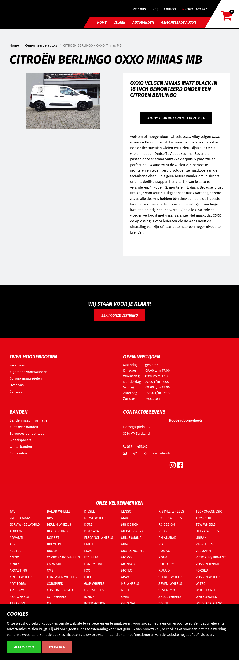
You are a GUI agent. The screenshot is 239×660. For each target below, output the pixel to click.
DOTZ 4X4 (91, 531)
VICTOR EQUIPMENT (211, 557)
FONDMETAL (93, 564)
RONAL (163, 557)
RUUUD (164, 570)
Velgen (119, 22)
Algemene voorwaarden (28, 372)
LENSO (126, 511)
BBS (50, 518)
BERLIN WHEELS (59, 524)
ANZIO (14, 557)
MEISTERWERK (132, 531)
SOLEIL (163, 603)
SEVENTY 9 (166, 590)
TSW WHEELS (206, 524)
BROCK (52, 551)
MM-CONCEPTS (132, 551)
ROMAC (164, 551)
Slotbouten (18, 453)
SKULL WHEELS (169, 597)
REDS (162, 531)
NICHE (126, 590)
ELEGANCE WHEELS (98, 538)
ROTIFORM (166, 564)
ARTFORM (17, 590)
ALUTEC (15, 551)
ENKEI (88, 544)
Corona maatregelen (26, 378)
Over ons (139, 9)
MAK (124, 518)
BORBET (53, 538)
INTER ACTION (95, 603)
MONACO (128, 564)
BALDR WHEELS (58, 511)
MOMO (126, 557)
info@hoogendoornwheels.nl (148, 453)
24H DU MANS (20, 518)
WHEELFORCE (206, 590)
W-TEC (200, 583)
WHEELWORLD (206, 597)
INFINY (89, 597)
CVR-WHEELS (56, 597)
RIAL (161, 544)
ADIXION (16, 531)
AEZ (12, 544)
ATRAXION (17, 603)
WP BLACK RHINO (209, 603)
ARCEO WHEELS (21, 577)
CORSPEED (55, 583)
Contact (170, 9)
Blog (154, 9)
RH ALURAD (167, 538)
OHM (125, 597)
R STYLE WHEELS (171, 511)
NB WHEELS (130, 583)
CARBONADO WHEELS (63, 557)
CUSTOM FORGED (60, 590)
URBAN (201, 538)
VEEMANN (203, 551)
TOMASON (203, 518)
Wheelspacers (20, 440)
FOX (87, 570)
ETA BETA (91, 557)
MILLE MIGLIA (131, 538)
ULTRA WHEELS (207, 531)
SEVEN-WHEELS (170, 583)
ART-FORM (18, 583)
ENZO (88, 551)
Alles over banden (24, 427)
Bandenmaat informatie (28, 420)
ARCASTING (18, 570)
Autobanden (143, 22)
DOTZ (88, 524)
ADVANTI (16, 538)
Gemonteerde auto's (178, 22)
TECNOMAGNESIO (209, 511)
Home (102, 22)
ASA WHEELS (19, 597)
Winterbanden (21, 447)
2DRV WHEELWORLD (25, 524)
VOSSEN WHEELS (208, 577)
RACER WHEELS (170, 518)
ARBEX (15, 564)
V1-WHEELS (204, 544)
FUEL (88, 577)
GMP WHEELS (94, 583)
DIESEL (89, 511)
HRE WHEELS (94, 590)
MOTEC (126, 570)
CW (49, 603)
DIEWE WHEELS (95, 518)
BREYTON (54, 544)
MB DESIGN (130, 524)
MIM (124, 544)
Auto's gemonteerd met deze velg (176, 118)
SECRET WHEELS (170, 577)
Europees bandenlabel (27, 433)
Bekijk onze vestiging (119, 315)
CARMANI (54, 564)
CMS (50, 570)
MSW (125, 577)
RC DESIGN (166, 524)
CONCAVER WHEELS (62, 577)
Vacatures (17, 365)
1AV (12, 511)
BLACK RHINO (57, 531)
